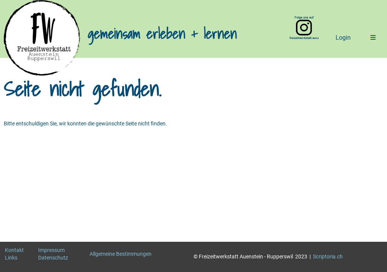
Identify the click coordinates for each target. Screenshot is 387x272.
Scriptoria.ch (328, 256)
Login (343, 37)
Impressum (51, 250)
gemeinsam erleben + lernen (162, 34)
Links (11, 258)
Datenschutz (53, 258)
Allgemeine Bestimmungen (121, 254)
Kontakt (14, 250)
